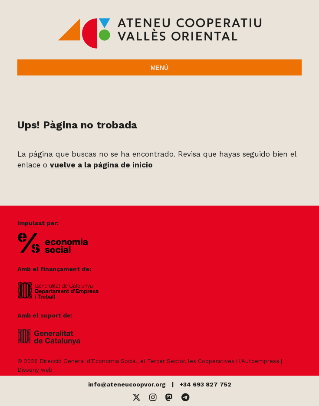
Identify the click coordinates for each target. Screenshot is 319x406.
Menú (159, 67)
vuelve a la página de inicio (101, 164)
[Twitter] (136, 398)
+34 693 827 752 (205, 384)
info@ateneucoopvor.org (127, 384)
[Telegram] (185, 398)
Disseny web (35, 370)
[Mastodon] (169, 398)
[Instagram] (153, 398)
